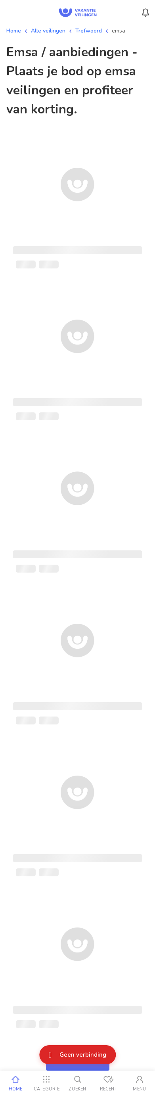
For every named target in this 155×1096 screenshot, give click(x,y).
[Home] (15, 1083)
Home (13, 30)
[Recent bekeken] (108, 1083)
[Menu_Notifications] (145, 12)
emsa (118, 30)
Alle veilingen (48, 30)
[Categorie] (46, 1083)
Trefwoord (88, 30)
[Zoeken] (77, 1083)
